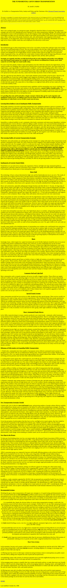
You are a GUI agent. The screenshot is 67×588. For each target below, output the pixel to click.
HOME (3, 581)
